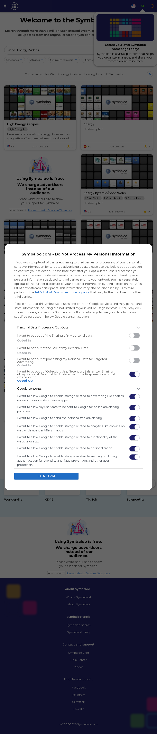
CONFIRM (46, 476)
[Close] (144, 252)
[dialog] (78, 367)
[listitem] (78, 327)
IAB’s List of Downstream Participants (62, 292)
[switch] (134, 335)
